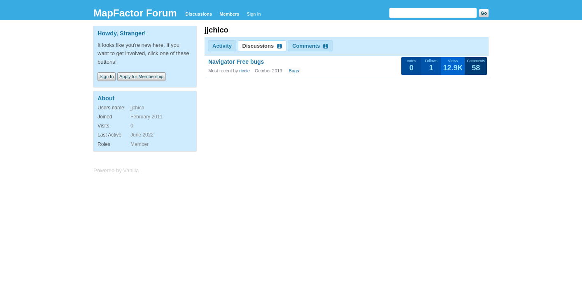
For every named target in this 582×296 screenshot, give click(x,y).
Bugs (294, 70)
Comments (310, 46)
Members (229, 14)
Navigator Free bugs (236, 61)
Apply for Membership (141, 76)
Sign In (254, 14)
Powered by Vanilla (116, 170)
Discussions (198, 14)
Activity (222, 46)
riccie (244, 70)
